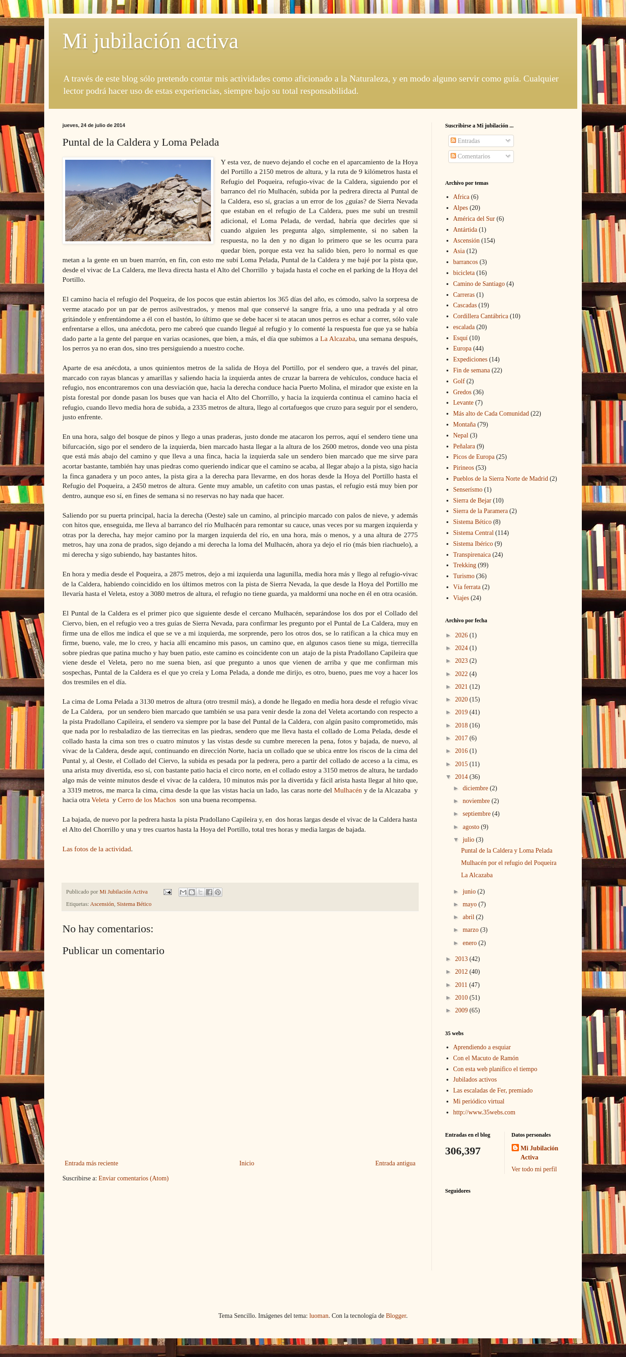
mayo (470, 904)
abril (469, 917)
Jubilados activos (475, 1079)
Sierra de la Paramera (480, 511)
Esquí (460, 338)
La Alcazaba (337, 338)
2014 (462, 776)
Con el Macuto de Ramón (486, 1058)
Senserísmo (468, 489)
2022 (462, 674)
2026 (462, 635)
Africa (461, 196)
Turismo (464, 576)
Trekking (465, 565)
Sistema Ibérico (473, 543)
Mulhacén (349, 790)
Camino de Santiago (479, 283)
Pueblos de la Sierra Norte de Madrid (500, 478)
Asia (459, 251)
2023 (462, 660)
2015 (462, 764)
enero (470, 943)
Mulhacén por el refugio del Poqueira (509, 862)
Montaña (464, 424)
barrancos (465, 262)
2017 (462, 738)
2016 (462, 750)
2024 (462, 648)
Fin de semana (471, 370)
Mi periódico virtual (479, 1101)
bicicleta (464, 272)
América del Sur (474, 218)
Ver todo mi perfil (534, 1169)
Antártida (465, 229)
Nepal (460, 435)
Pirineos (463, 467)
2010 (462, 997)
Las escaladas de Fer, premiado (493, 1090)
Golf (459, 381)
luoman (318, 1315)
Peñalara (464, 446)
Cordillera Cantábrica (480, 316)
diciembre (475, 788)
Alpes (460, 207)
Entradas (465, 140)
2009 (462, 1010)
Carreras (464, 294)
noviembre (476, 801)
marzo (471, 929)
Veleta (101, 799)
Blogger (396, 1315)
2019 (462, 712)
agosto (471, 826)
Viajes (461, 598)
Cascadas (465, 305)
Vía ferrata (467, 587)
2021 (462, 686)
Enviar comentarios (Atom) (133, 1178)
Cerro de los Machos (147, 799)
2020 (462, 699)
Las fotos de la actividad (96, 849)
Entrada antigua (395, 1163)
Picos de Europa (474, 456)
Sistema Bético (134, 904)
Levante (463, 402)
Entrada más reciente (91, 1163)
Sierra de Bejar (472, 500)
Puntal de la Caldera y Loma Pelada (507, 850)
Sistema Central (473, 532)
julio (469, 839)
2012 (462, 971)
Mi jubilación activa (150, 41)
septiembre (477, 813)
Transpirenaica (472, 554)
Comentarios (470, 156)
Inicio (246, 1163)
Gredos (462, 392)
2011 (462, 984)
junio (469, 891)
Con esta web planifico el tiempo (495, 1069)
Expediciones (470, 359)
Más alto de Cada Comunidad (491, 413)
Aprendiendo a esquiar (482, 1047)
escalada (464, 327)
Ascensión (102, 904)
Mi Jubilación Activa (540, 1153)
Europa (462, 348)
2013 (462, 958)
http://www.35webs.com (484, 1112)
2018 (462, 725)
